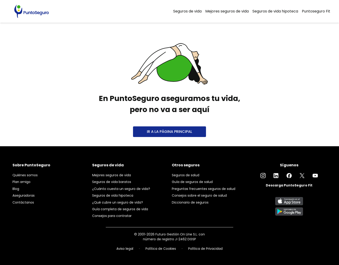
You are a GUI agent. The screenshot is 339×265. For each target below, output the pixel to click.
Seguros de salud (185, 175)
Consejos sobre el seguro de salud (199, 195)
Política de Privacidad (205, 248)
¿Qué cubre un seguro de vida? (117, 202)
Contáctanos (23, 202)
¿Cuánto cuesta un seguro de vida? (121, 188)
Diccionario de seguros (190, 202)
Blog (15, 188)
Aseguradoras (23, 195)
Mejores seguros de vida (227, 11)
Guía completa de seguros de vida (120, 209)
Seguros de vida (187, 11)
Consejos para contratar (112, 215)
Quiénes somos (25, 175)
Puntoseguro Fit (316, 11)
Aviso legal (124, 248)
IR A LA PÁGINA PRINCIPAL (169, 131)
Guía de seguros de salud (192, 182)
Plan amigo (21, 182)
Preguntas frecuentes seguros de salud (203, 188)
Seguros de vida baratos (111, 182)
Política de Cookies (160, 248)
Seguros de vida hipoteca (275, 11)
